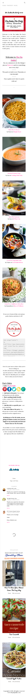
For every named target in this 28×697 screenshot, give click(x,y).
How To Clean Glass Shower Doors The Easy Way (14, 589)
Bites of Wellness (18, 306)
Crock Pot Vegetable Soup (14, 260)
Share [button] (14, 478)
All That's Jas (16, 219)
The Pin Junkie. (12, 386)
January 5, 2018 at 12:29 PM (13, 512)
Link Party (15, 481)
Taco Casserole (14, 634)
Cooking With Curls (16, 175)
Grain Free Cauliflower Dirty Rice (14, 304)
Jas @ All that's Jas (12, 498)
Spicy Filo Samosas (14, 217)
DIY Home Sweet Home (13, 511)
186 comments (16, 593)
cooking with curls (11, 488)
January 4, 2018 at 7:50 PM (13, 489)
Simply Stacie (17, 132)
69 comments (16, 637)
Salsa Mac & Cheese (14, 129)
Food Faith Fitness (17, 262)
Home (4, 5)
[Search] (25, 2)
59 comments (16, 681)
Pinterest (10, 5)
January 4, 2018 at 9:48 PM (13, 499)
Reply (8, 495)
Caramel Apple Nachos (14, 678)
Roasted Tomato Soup (14, 173)
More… (16, 5)
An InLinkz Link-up (14, 465)
